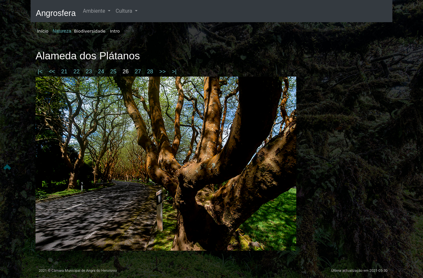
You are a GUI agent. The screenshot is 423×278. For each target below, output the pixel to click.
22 (77, 71)
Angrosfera (56, 13)
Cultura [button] (125, 11)
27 (139, 71)
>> (163, 71)
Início (42, 31)
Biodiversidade (89, 31)
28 (151, 71)
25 (114, 71)
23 (90, 71)
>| (174, 71)
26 (126, 71)
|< (41, 71)
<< (53, 71)
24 (102, 71)
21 (65, 71)
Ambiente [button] (94, 11)
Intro (115, 31)
